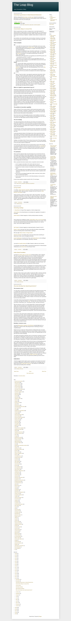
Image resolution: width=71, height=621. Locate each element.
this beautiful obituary (22, 243)
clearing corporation (18, 497)
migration (16, 500)
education (16, 476)
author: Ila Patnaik (53, 76)
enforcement (17, 509)
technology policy (18, 468)
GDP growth (17, 394)
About (51, 16)
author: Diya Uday (53, 67)
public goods (17, 422)
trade (16, 426)
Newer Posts (16, 371)
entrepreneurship (18, 481)
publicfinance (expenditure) (30, 183)
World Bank (17, 513)
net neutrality (17, 548)
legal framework (17, 441)
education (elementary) (19, 477)
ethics (23, 24)
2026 (16, 553)
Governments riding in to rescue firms (23, 29)
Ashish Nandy (16, 215)
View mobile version (30, 373)
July (17, 596)
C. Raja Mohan (17, 210)
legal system (31, 24)
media (16, 488)
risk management (18, 466)
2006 (16, 612)
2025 (16, 555)
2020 (16, 562)
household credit (18, 526)
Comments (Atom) (22, 375)
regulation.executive (18, 524)
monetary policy (17, 383)
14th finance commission (19, 545)
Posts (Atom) (51, 24)
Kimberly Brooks (36, 238)
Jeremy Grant (23, 246)
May (17, 599)
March (17, 602)
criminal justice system (19, 504)
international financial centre (20, 406)
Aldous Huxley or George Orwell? (26, 232)
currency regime (17, 387)
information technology (19, 389)
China (16, 409)
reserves (16, 486)
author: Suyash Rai (53, 135)
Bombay (18, 281)
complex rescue (31, 47)
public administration (18, 414)
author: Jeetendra (53, 78)
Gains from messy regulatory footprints (53, 197)
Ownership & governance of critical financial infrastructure (27, 14)
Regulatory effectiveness (19, 470)
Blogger (40, 616)
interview (17, 67)
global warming (17, 533)
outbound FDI (17, 510)
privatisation (23, 183)
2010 (16, 578)
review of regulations (18, 453)
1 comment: (20, 249)
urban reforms (17, 469)
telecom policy (17, 537)
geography (17, 490)
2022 (16, 559)
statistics (16, 544)
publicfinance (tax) (18, 437)
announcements (17, 386)
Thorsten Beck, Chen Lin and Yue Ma (36, 219)
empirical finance (18, 457)
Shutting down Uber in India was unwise (53, 174)
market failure (17, 474)
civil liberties (17, 489)
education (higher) (18, 442)
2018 (16, 565)
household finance (18, 482)
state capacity (17, 461)
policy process (19, 183)
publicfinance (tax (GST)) (19, 480)
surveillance (17, 502)
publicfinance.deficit (18, 429)
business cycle (17, 402)
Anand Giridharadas (18, 238)
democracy (21, 281)
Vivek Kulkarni (16, 212)
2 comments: (20, 280)
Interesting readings (18, 207)
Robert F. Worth (17, 229)
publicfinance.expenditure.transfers (21, 445)
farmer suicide (17, 521)
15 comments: (20, 202)
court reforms (17, 473)
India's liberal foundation (19, 252)
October (17, 591)
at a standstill (41, 145)
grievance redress (18, 514)
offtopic (16, 517)
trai (15, 549)
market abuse (17, 541)
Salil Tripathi (16, 227)
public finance (17, 485)
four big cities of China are (26, 363)
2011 (16, 576)
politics (16, 430)
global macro (17, 425)
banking (16, 395)
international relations (18, 449)
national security (18, 522)
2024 (16, 556)
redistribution (17, 472)
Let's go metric (17, 187)
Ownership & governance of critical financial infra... (24, 582)
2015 (16, 570)
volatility (16, 496)
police (16, 484)
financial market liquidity (19, 417)
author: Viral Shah (53, 138)
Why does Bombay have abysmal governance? (25, 286)
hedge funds (17, 516)
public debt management (19, 492)
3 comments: (20, 367)
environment (17, 498)
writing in (24, 189)
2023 (16, 558)
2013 (16, 573)
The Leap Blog (23, 4)
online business (17, 529)
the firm (16, 399)
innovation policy (18, 512)
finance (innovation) (18, 438)
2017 (16, 567)
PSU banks (17, 462)
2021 (16, 561)
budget (16, 540)
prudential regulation (18, 494)
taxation (16, 525)
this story (19, 53)
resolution (16, 501)
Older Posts (44, 371)
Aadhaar (16, 520)
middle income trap (33, 354)
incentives (16, 458)
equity (16, 403)
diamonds (16, 532)
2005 (16, 613)
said (29, 301)
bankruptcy (17, 421)
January (17, 605)
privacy (16, 465)
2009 (16, 607)
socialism (16, 413)
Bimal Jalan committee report (28, 17)
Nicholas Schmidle (17, 234)
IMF (15, 508)
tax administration (18, 536)
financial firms (27, 24)
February (17, 604)
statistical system (19, 203)
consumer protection (18, 433)
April (17, 601)
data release (17, 505)
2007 (16, 610)
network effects (17, 534)
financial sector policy (18, 381)
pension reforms (17, 418)
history (16, 446)
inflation (16, 401)
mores (16, 506)
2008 (16, 609)
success (16, 518)
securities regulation (37, 24)
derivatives (17, 393)
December (18, 579)
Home (30, 371)
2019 (16, 564)
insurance (16, 528)
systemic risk (17, 493)
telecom (16, 454)
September (18, 593)
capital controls (17, 385)
